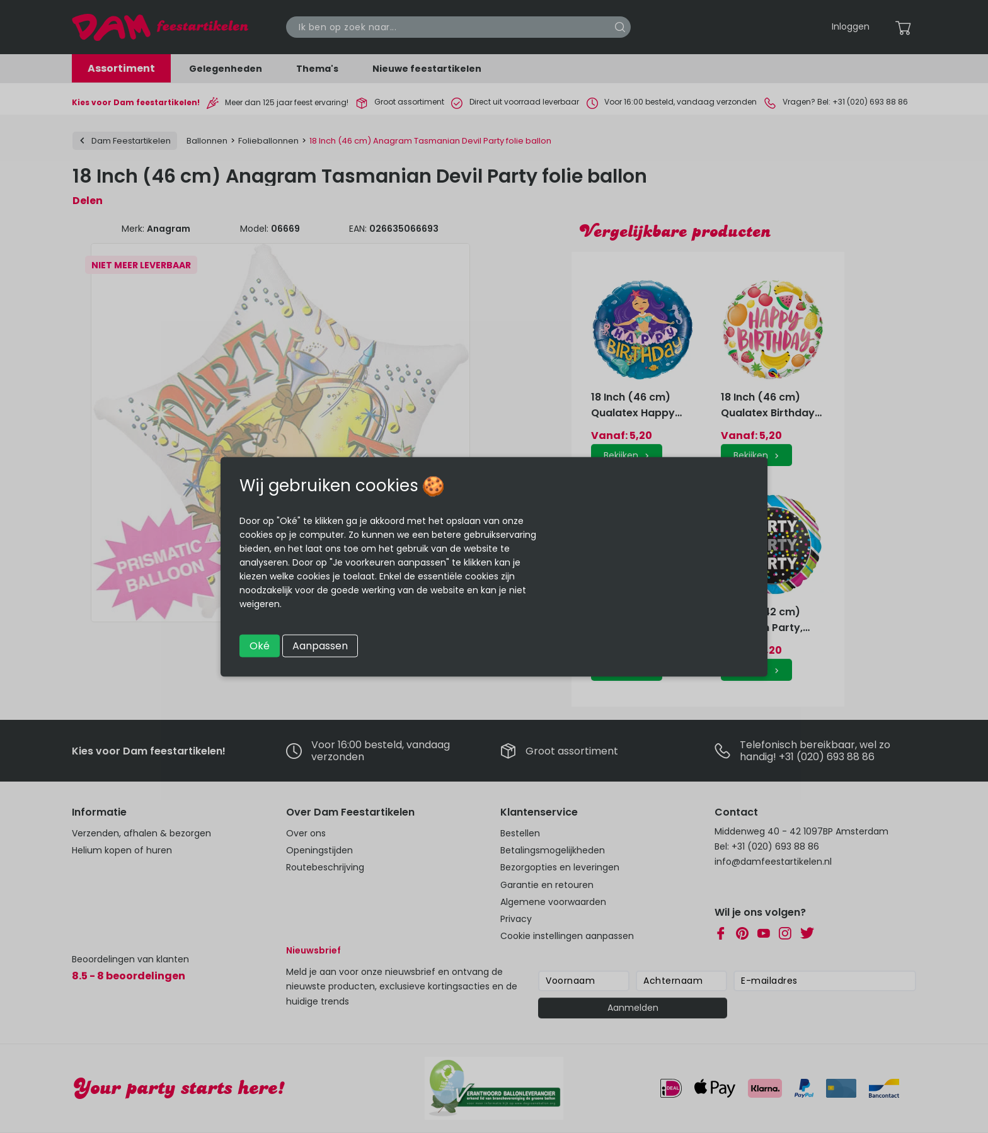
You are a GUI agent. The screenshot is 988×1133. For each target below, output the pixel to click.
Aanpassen (320, 645)
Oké (260, 645)
